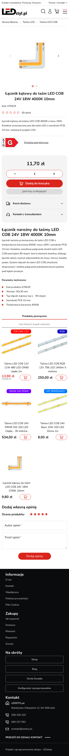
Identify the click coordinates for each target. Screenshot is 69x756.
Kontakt (10, 586)
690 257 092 (18, 722)
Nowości (36, 2)
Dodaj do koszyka (37, 183)
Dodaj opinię (34, 556)
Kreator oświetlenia (11, 2)
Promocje (26, 2)
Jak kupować (12, 618)
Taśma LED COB (48, 22)
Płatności (10, 631)
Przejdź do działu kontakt (24, 737)
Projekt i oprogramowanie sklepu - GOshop (29, 749)
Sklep (34, 659)
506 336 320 (18, 715)
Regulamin (11, 637)
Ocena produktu (13, 514)
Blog (34, 669)
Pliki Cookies (12, 604)
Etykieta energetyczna (36, 142)
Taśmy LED (29, 22)
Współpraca (12, 592)
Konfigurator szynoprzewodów (34, 688)
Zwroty (9, 644)
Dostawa (10, 625)
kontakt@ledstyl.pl (21, 729)
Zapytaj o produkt (34, 191)
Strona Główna (10, 22)
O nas (9, 579)
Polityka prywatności (17, 598)
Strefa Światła (34, 678)
